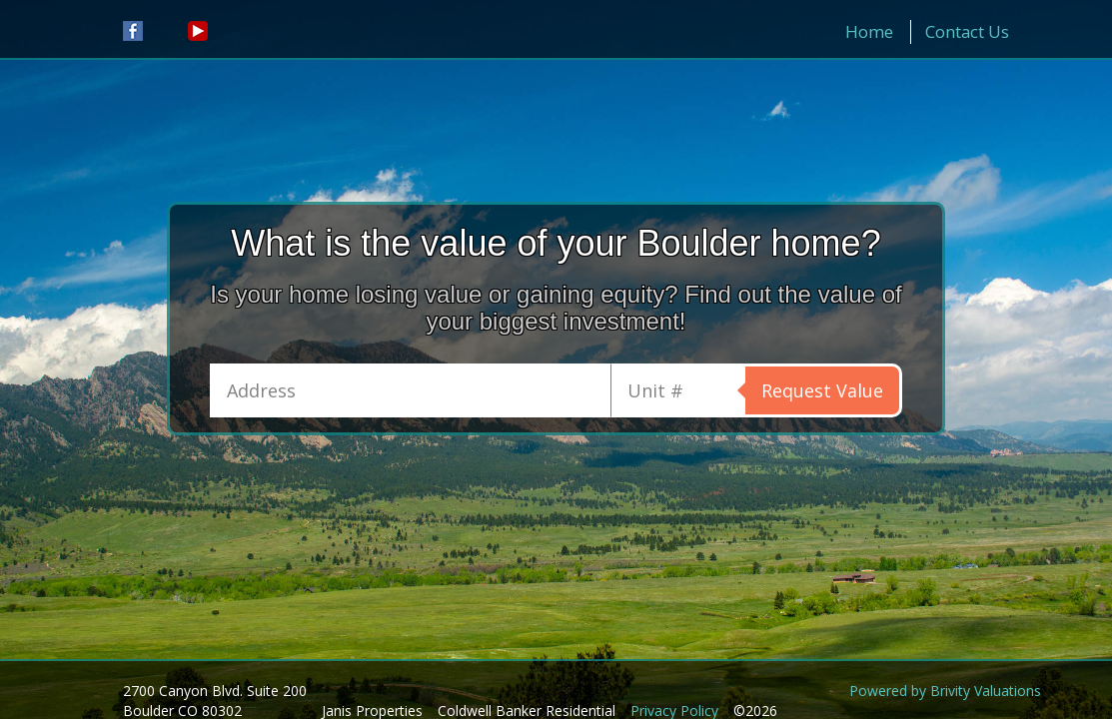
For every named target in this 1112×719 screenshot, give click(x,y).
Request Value (822, 390)
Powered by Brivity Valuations (945, 690)
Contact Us (967, 31)
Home (869, 31)
